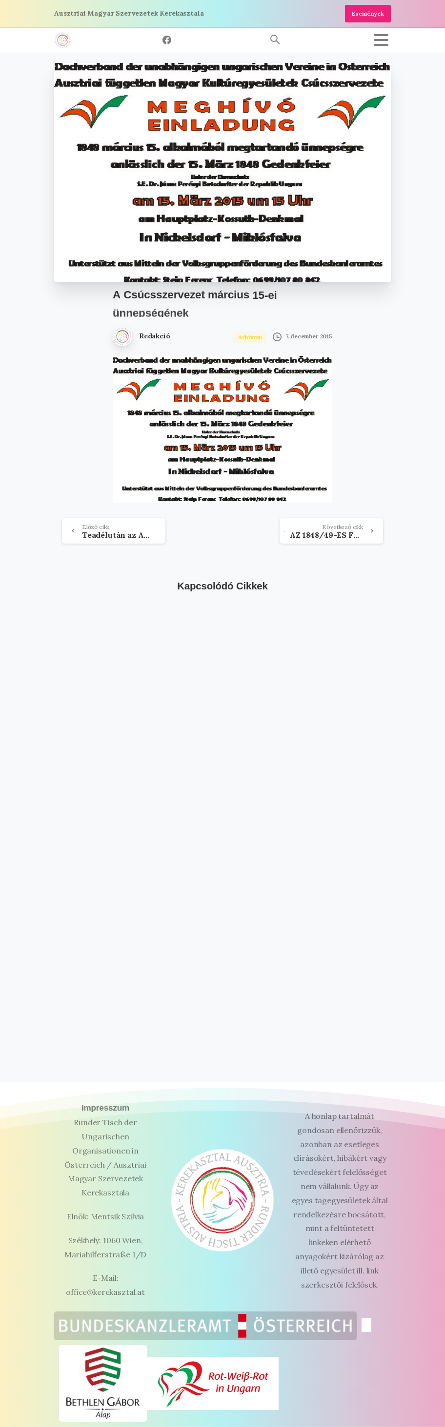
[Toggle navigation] (381, 40)
